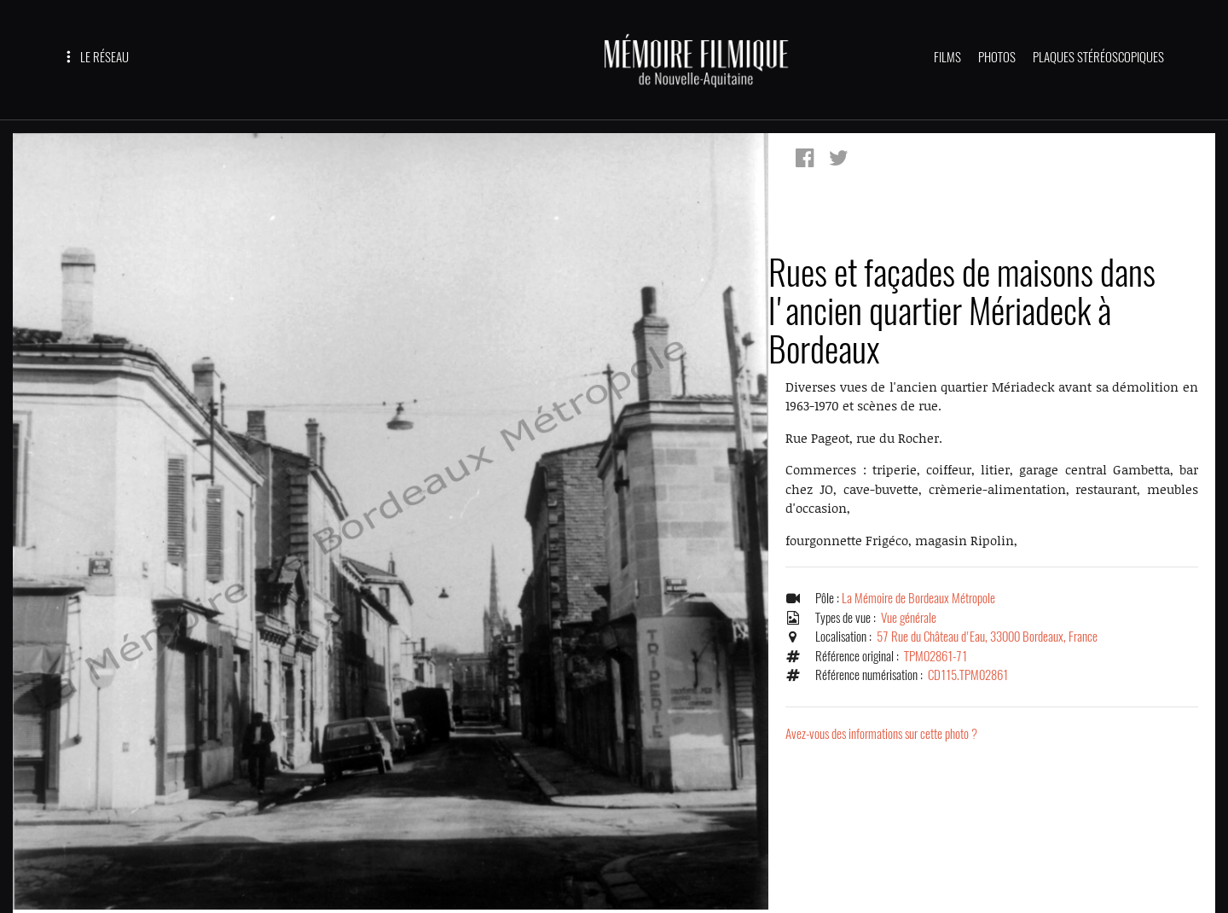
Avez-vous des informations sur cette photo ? (881, 733)
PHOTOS (997, 57)
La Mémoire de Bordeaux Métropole (918, 598)
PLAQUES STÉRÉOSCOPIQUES (1098, 57)
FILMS (947, 57)
